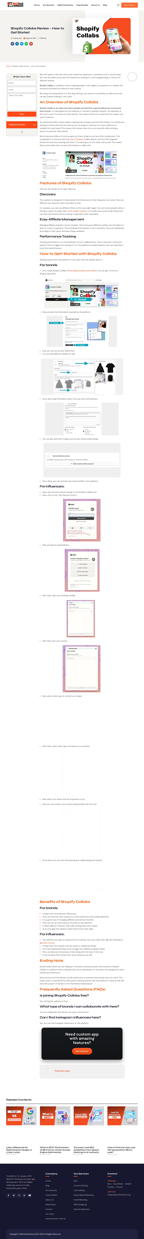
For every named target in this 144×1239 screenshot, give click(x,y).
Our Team (50, 1214)
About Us (95, 5)
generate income (47, 943)
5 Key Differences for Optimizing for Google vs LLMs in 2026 (19, 1150)
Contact (49, 1209)
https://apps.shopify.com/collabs (82, 270)
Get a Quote (82, 1051)
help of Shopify (76, 139)
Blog (105, 5)
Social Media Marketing (84, 1195)
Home (36, 5)
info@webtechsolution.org (118, 1194)
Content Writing (81, 1185)
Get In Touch (129, 5)
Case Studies (82, 5)
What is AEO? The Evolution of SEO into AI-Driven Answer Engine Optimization (55, 1150)
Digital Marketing (65, 5)
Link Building (79, 1190)
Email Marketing (80, 1200)
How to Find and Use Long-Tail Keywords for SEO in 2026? (121, 1150)
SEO (75, 1181)
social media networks (77, 211)
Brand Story (51, 1204)
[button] (12, 44)
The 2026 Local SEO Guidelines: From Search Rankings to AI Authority (86, 1150)
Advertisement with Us (56, 1218)
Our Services (48, 5)
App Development (82, 1209)
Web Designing (80, 1204)
